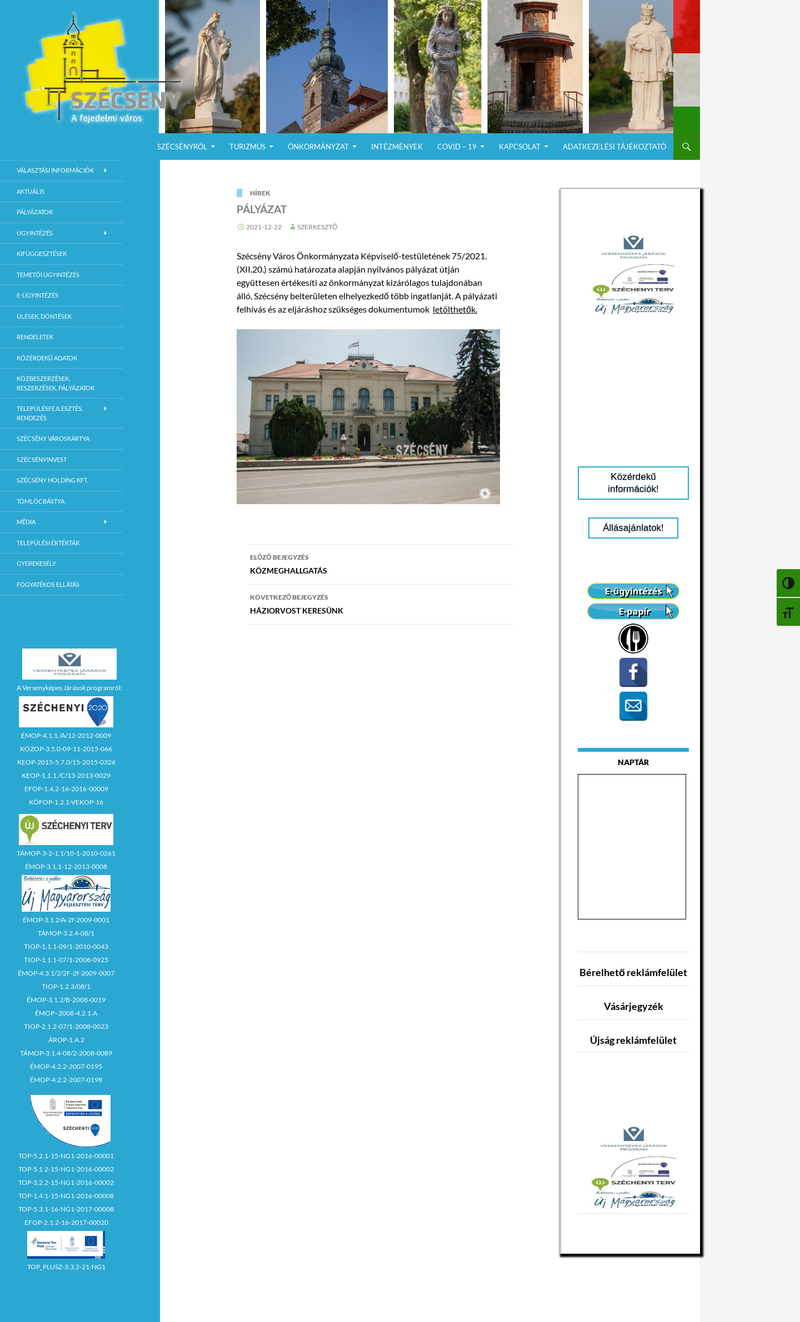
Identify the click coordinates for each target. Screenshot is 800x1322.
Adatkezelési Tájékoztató (614, 146)
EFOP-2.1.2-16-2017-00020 (66, 1222)
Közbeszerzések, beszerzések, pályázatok (55, 383)
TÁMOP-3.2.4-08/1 (66, 933)
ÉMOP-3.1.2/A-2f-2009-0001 (66, 920)
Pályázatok (35, 211)
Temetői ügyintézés (48, 274)
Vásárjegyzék (633, 1006)
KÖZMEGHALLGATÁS (381, 563)
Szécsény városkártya (53, 438)
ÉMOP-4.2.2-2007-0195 (66, 1066)
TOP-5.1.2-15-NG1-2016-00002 (66, 1169)
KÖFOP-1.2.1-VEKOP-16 (66, 802)
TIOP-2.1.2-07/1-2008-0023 (66, 1026)
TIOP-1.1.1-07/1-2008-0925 (66, 960)
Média (26, 521)
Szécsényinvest (42, 459)
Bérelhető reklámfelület (633, 972)
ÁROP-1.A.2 (66, 1040)
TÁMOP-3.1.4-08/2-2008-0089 (66, 1053)
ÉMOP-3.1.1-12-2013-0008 (66, 866)
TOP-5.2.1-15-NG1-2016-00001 (66, 1156)
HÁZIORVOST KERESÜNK (381, 603)
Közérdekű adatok (47, 357)
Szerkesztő (317, 227)
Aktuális (30, 191)
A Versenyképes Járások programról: (69, 687)
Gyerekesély (36, 563)
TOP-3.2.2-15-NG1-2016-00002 (66, 1182)
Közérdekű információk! (633, 482)
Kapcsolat (520, 146)
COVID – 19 (457, 146)
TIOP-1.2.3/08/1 (66, 986)
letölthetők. (455, 309)
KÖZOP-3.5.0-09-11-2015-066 (66, 749)
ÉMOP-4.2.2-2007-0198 (66, 1079)
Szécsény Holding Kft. (52, 480)
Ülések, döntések (44, 316)
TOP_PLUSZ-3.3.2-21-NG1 (66, 1267)
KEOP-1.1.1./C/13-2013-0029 (66, 775)
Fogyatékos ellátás (48, 584)
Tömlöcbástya (40, 501)
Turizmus (247, 146)
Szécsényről (182, 146)
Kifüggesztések (42, 253)
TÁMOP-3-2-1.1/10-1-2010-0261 (66, 853)
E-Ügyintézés (37, 295)
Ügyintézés (35, 233)
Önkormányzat (318, 146)
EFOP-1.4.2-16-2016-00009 (66, 789)
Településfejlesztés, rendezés (50, 413)
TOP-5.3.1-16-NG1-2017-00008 (66, 1209)
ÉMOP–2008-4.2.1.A (66, 1013)
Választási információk (55, 170)
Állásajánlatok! (633, 527)
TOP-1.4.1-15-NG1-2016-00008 (66, 1196)
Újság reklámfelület (633, 1040)
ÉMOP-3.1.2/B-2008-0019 (66, 1000)
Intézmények (397, 146)
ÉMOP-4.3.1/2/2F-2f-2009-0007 (66, 973)
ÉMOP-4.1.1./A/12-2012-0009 (66, 735)
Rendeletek (35, 336)
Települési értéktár (48, 542)
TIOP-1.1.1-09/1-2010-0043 (66, 946)
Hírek (260, 193)
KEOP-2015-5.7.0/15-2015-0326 (66, 762)
